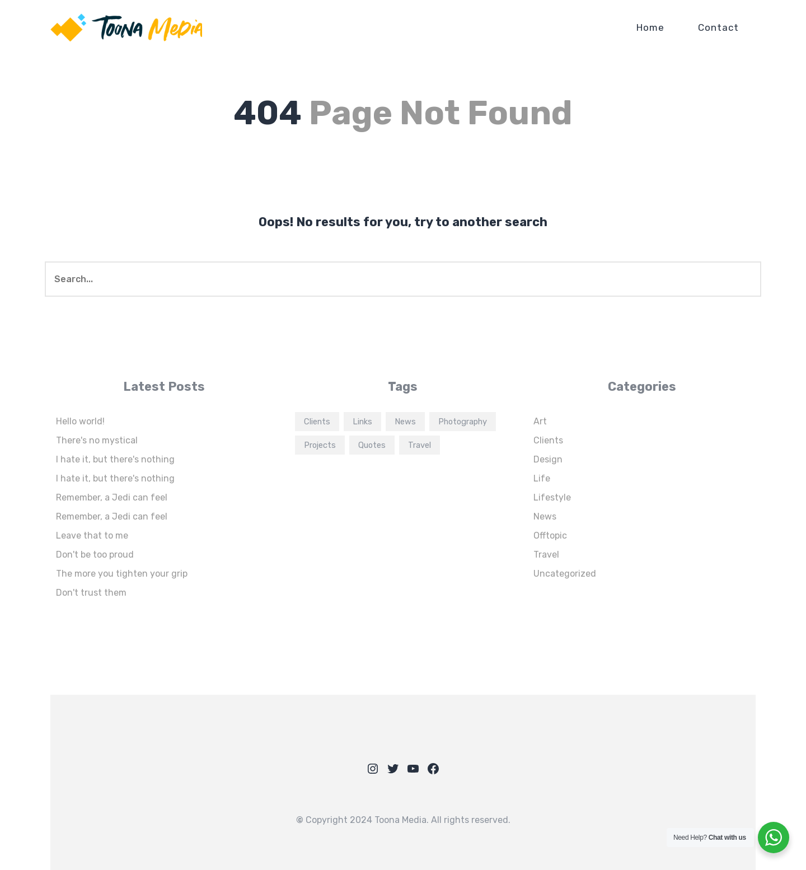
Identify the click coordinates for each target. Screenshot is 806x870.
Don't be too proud (95, 554)
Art (540, 421)
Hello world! (80, 421)
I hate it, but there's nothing (115, 459)
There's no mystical (97, 440)
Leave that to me (92, 535)
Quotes (372, 445)
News (405, 422)
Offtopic (550, 535)
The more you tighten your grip (122, 573)
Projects (320, 445)
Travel (419, 445)
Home (650, 27)
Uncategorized (564, 573)
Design (548, 459)
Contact (718, 27)
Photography (462, 422)
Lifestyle (552, 497)
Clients (317, 422)
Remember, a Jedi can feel (111, 497)
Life (541, 478)
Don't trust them (91, 592)
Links (362, 422)
